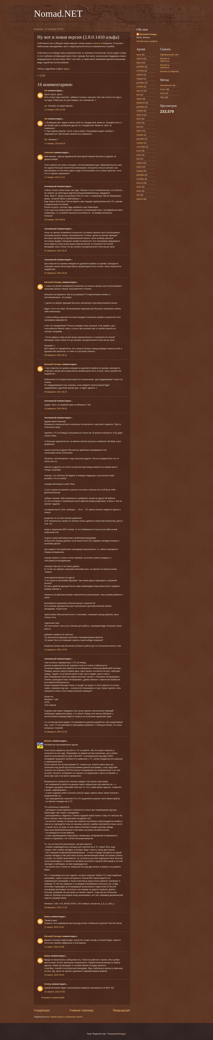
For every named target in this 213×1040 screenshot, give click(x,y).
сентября (140, 147)
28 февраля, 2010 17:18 (55, 907)
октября (140, 70)
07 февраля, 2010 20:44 (55, 273)
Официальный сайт (169, 54)
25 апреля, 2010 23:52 (54, 992)
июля (138, 119)
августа (139, 91)
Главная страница (81, 1010)
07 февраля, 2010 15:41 (55, 250)
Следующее (42, 1010)
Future (163, 89)
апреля (139, 58)
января (139, 79)
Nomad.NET (58, 13)
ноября (139, 86)
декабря (140, 66)
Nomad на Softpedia (169, 71)
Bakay (47, 916)
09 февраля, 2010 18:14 (55, 392)
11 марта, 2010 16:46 (54, 947)
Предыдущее (121, 1010)
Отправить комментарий (52, 997)
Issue (162, 93)
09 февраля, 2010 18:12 (55, 355)
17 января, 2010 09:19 (54, 143)
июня (138, 54)
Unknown (48, 152)
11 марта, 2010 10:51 (54, 927)
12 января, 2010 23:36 (54, 109)
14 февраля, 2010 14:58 (55, 649)
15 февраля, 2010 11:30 (55, 732)
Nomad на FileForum (164, 59)
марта (139, 62)
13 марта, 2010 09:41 (54, 975)
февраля (140, 102)
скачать (96, 43)
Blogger (122, 1034)
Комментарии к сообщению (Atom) (66, 1017)
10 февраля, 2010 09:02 (55, 408)
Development (166, 85)
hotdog (47, 984)
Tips (162, 97)
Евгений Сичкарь (53, 282)
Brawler (48, 741)
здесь (66, 69)
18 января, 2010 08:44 (54, 219)
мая (138, 94)
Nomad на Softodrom (164, 66)
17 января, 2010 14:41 (54, 177)
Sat (45, 90)
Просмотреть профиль (147, 41)
